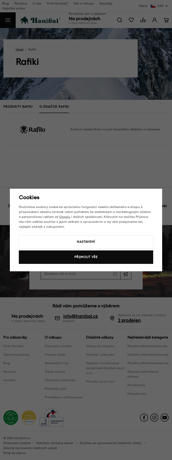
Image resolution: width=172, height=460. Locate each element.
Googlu (64, 217)
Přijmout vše (86, 257)
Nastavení (86, 242)
